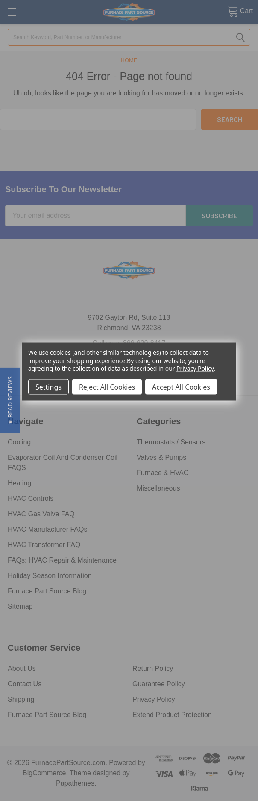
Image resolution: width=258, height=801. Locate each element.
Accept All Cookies (181, 386)
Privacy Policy (195, 368)
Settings (48, 386)
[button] (10, 400)
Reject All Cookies (107, 386)
